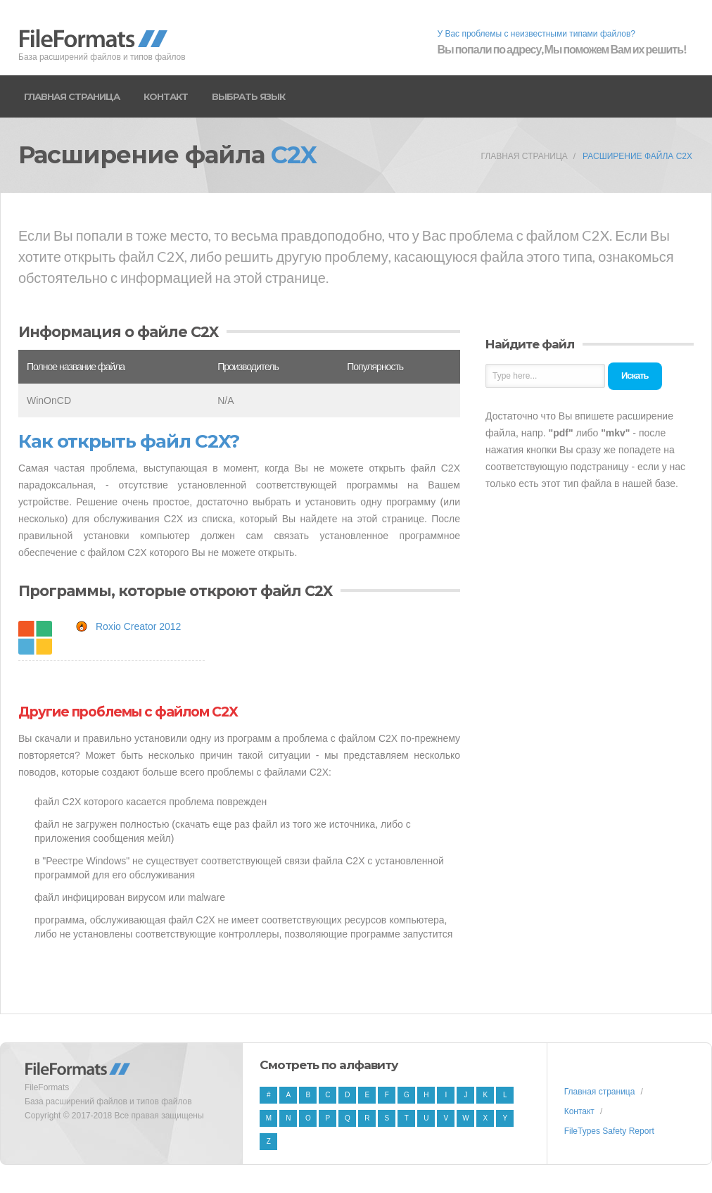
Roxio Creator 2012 (138, 626)
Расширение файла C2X (637, 156)
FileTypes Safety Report (609, 1131)
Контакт (166, 96)
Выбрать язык (248, 96)
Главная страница (72, 96)
